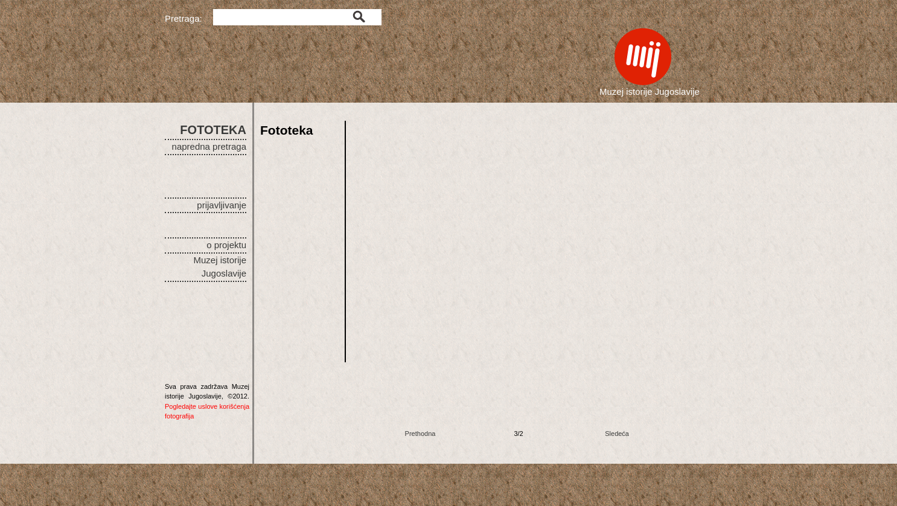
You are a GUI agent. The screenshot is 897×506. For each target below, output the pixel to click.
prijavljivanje (221, 205)
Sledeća (617, 433)
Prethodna (420, 433)
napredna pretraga (209, 146)
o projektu (226, 245)
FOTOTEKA (213, 129)
